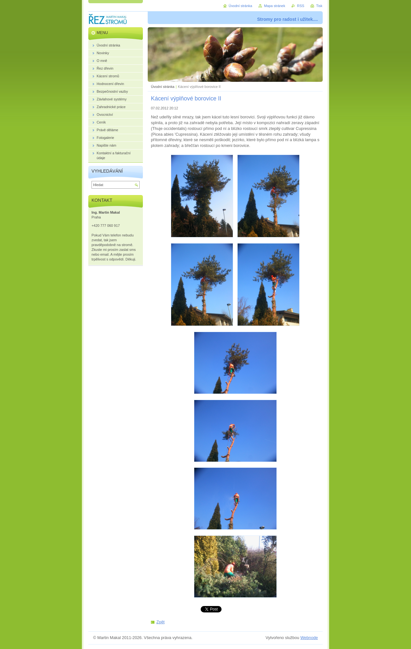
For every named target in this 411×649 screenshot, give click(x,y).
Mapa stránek (274, 6)
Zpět (160, 621)
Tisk (319, 6)
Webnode (309, 637)
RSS (300, 6)
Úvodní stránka (162, 87)
